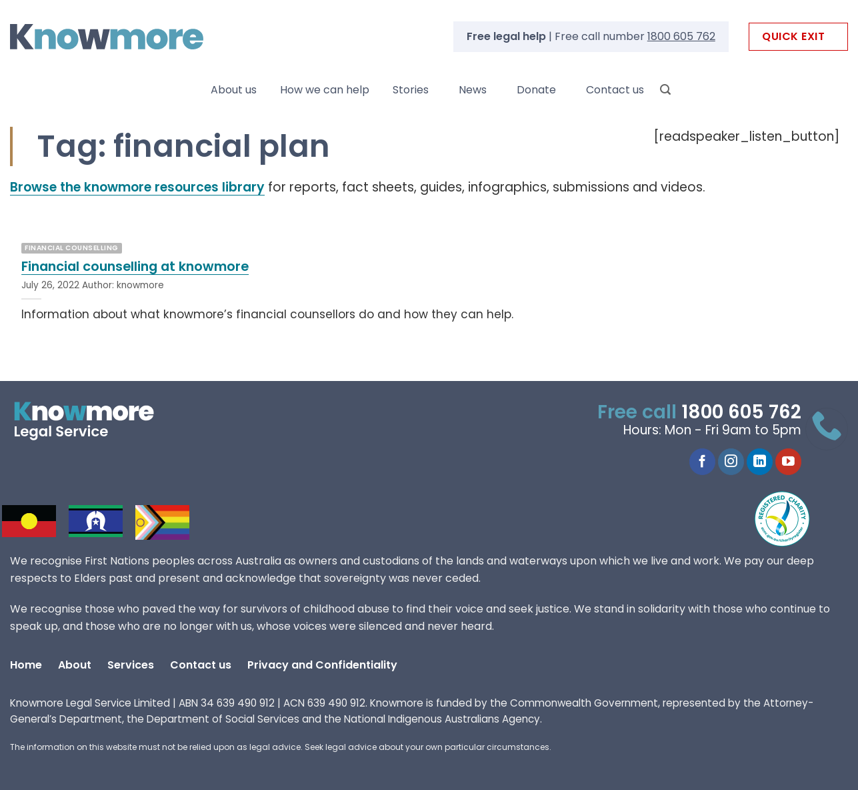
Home (26, 665)
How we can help (324, 89)
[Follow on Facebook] (702, 461)
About (74, 665)
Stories (411, 89)
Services (130, 665)
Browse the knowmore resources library (137, 187)
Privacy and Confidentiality (322, 665)
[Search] (665, 90)
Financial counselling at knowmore (135, 267)
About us (234, 89)
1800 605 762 (681, 36)
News (473, 89)
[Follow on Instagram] (731, 461)
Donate (536, 89)
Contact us (615, 89)
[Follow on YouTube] (788, 461)
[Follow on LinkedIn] (760, 461)
